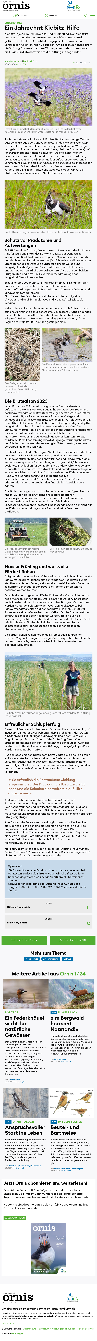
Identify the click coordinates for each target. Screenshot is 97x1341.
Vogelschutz (13, 23)
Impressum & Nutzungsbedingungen (56, 1329)
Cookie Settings (85, 1329)
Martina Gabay (13, 61)
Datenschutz (29, 1329)
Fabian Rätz (30, 61)
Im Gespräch (68, 1012)
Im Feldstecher (70, 1122)
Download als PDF (73, 940)
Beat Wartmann (61, 1059)
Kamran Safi (36, 1166)
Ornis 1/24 (21, 64)
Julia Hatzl (13, 1166)
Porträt (11, 1012)
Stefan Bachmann (62, 1169)
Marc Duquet (77, 1169)
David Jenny (24, 1166)
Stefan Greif (14, 1080)
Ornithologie (24, 1122)
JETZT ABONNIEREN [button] (15, 1218)
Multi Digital (17, 1334)
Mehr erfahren (8, 1323)
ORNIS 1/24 (21, 1082)
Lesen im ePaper (24, 940)
